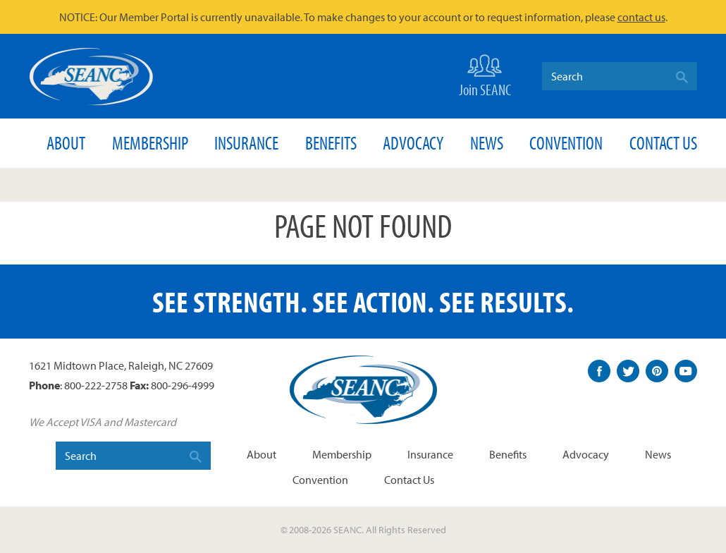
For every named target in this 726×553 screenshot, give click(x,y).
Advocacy (413, 142)
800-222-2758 (96, 385)
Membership (150, 142)
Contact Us (663, 142)
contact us (641, 17)
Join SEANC (485, 74)
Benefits (331, 142)
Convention (566, 142)
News (486, 142)
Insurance (246, 142)
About (66, 142)
